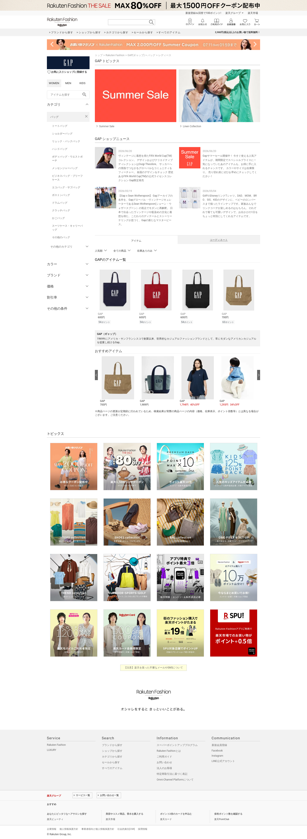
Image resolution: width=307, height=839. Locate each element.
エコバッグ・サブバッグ (66, 187)
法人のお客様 (164, 768)
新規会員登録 (219, 745)
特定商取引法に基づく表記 (172, 773)
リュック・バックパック (66, 141)
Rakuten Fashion (115, 55)
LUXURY (51, 750)
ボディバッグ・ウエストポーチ (67, 158)
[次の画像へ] (258, 375)
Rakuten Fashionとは (169, 750)
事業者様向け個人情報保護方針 (97, 829)
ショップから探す (112, 750)
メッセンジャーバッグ (65, 168)
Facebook (217, 750)
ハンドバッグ (59, 148)
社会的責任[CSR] (126, 829)
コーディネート (219, 239)
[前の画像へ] (96, 375)
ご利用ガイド (164, 756)
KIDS (82, 83)
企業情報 (51, 829)
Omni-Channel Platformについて (175, 779)
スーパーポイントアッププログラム (177, 745)
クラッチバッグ (61, 210)
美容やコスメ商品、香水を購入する (124, 814)
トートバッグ (59, 125)
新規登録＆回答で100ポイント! (203, 13)
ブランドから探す (112, 745)
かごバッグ (58, 218)
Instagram (217, 755)
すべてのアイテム (112, 768)
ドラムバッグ (59, 202)
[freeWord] (68, 94)
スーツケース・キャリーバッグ (67, 227)
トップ (99, 55)
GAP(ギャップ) (136, 55)
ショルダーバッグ (62, 133)
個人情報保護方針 (68, 829)
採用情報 (142, 829)
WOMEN (54, 83)
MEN (68, 83)
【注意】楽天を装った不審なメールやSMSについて (153, 667)
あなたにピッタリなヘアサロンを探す (67, 814)
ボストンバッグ (61, 195)
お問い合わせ (164, 762)
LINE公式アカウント (223, 761)
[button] (118, 381)
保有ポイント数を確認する (228, 814)
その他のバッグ (61, 237)
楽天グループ (233, 13)
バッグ (54, 116)
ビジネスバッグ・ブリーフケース (67, 177)
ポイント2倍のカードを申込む (176, 814)
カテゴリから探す (112, 756)
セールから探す (111, 762)
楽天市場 (253, 13)
